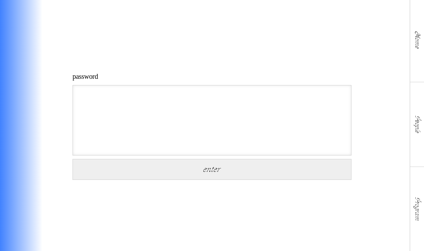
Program (417, 209)
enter (212, 169)
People (417, 124)
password (85, 76)
